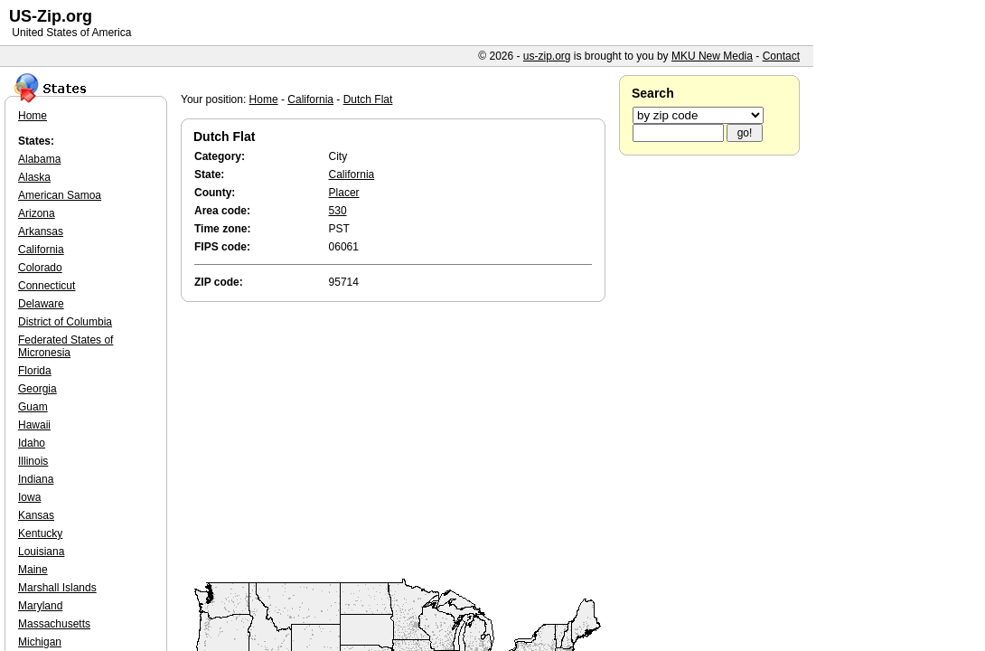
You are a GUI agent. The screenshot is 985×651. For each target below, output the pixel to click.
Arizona (36, 213)
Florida (35, 370)
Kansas (36, 515)
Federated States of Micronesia (65, 346)
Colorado (40, 267)
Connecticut (46, 285)
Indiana (35, 479)
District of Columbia (65, 322)
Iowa (29, 497)
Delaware (41, 303)
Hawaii (34, 425)
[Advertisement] (397, 441)
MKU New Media (712, 56)
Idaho (31, 443)
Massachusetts (54, 624)
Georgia (37, 388)
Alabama (39, 159)
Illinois (33, 461)
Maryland (40, 605)
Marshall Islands (57, 587)
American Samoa (59, 195)
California (310, 99)
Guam (33, 407)
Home (263, 99)
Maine (33, 569)
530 (338, 210)
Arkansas (40, 231)
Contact (781, 56)
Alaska (34, 177)
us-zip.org (547, 56)
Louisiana (41, 551)
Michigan (39, 642)
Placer (344, 192)
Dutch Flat (368, 99)
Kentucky (40, 533)
